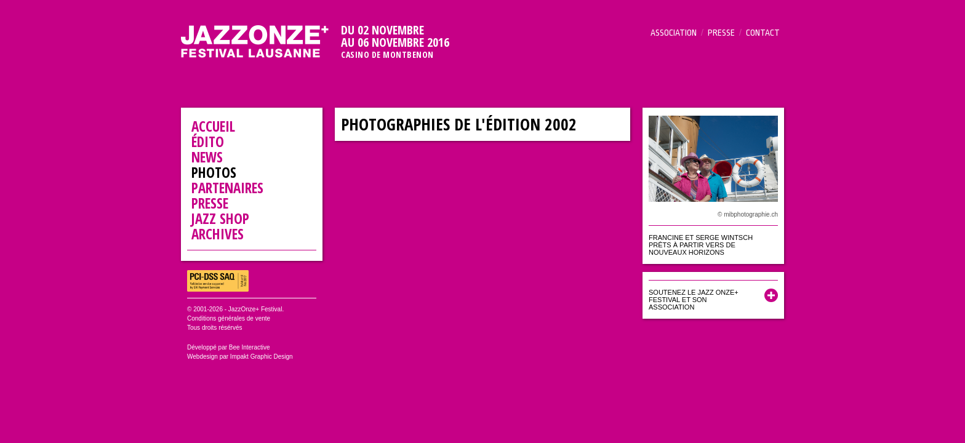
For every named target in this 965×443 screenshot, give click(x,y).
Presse (721, 33)
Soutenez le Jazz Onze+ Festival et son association (694, 300)
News (207, 157)
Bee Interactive (249, 347)
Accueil (213, 126)
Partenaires (227, 188)
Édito (207, 141)
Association (674, 33)
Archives (217, 234)
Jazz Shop (220, 218)
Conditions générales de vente (228, 318)
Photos (213, 172)
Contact (763, 33)
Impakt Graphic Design (261, 356)
